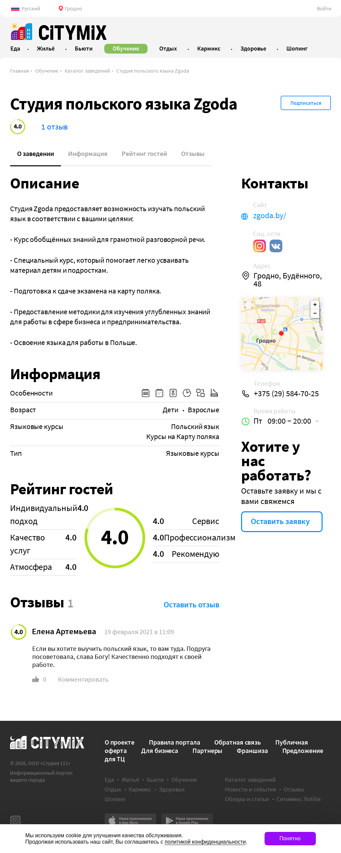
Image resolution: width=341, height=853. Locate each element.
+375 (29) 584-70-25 (286, 394)
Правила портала (174, 742)
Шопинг (115, 798)
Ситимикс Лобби (299, 798)
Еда (109, 779)
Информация (88, 153)
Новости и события (250, 789)
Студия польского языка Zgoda (152, 70)
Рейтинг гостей (144, 153)
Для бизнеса (159, 750)
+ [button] (315, 305)
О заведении (35, 153)
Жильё (130, 779)
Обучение (46, 70)
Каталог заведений (87, 70)
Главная (19, 70)
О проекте (119, 742)
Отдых (113, 789)
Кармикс (140, 789)
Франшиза (252, 750)
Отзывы (193, 153)
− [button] (315, 314)
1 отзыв (54, 126)
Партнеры (207, 750)
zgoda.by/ (269, 215)
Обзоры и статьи (247, 798)
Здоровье (172, 789)
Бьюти (155, 779)
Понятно (290, 838)
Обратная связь (237, 742)
